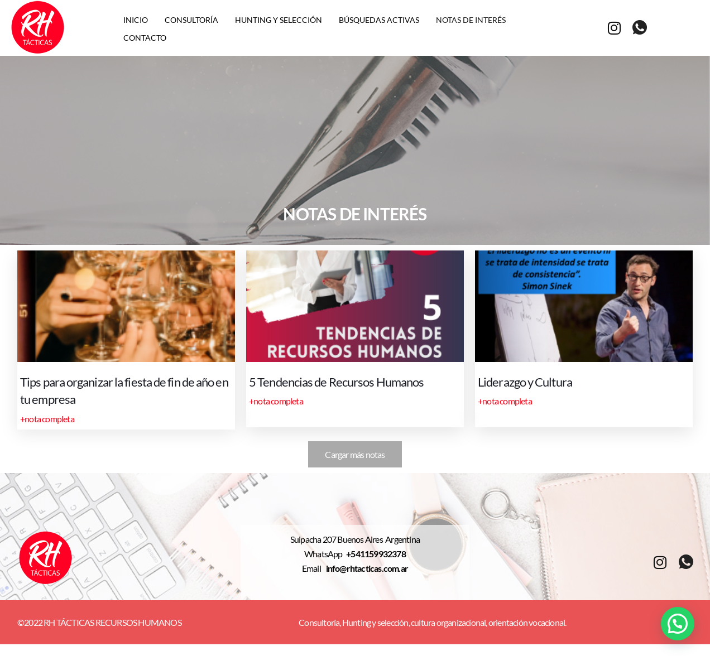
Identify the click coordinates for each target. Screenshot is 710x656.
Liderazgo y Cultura (533, 381)
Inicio (135, 19)
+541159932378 (376, 554)
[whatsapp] (639, 28)
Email (314, 568)
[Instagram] (614, 27)
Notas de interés (471, 19)
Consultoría (191, 19)
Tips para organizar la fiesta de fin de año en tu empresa (121, 390)
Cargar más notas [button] (355, 454)
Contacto (144, 36)
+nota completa (47, 417)
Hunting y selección (278, 19)
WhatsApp (325, 554)
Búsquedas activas (379, 19)
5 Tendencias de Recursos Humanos (350, 381)
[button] (677, 623)
